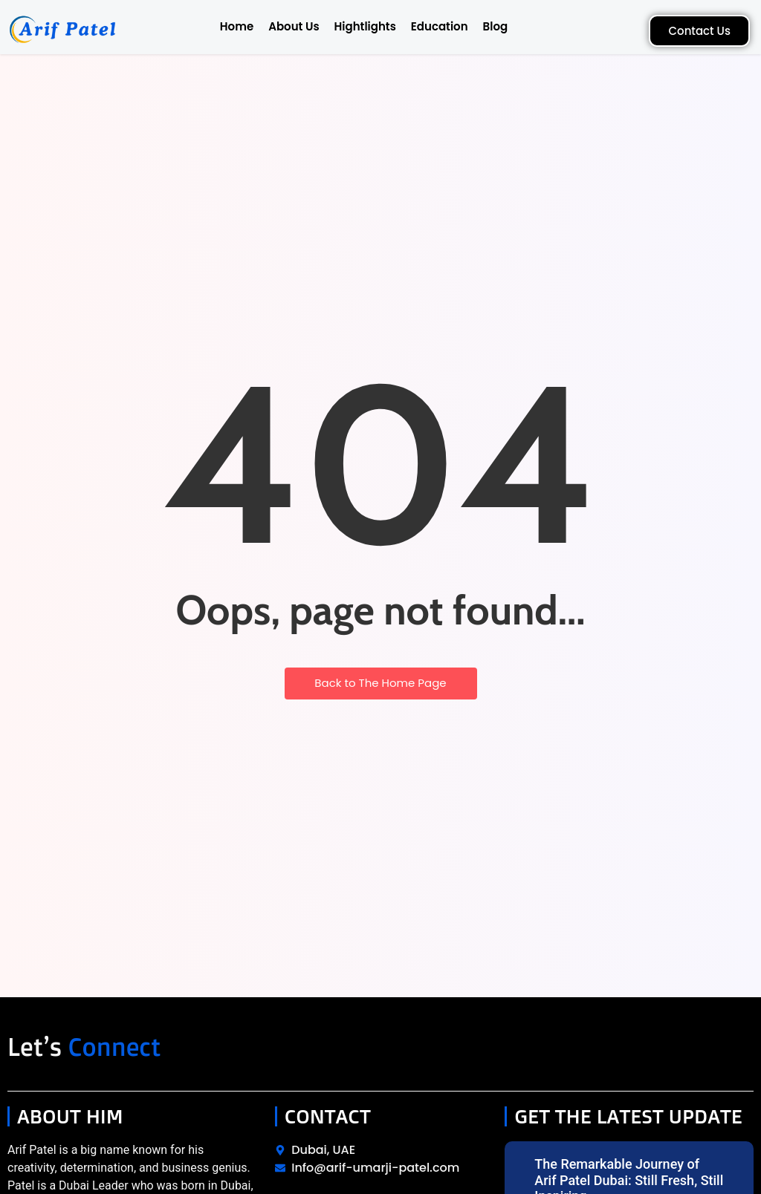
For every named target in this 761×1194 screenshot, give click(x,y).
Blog (495, 26)
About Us (293, 26)
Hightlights (365, 26)
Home (236, 26)
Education (439, 26)
